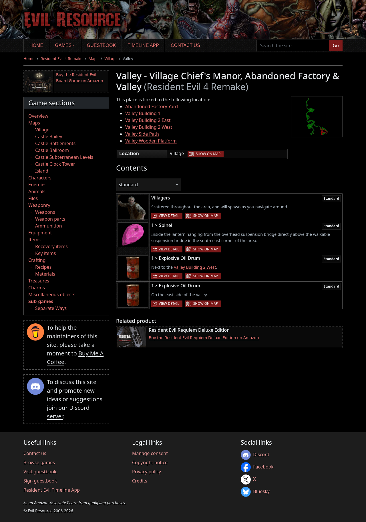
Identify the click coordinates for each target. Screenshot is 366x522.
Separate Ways (51, 308)
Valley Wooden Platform (151, 141)
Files (33, 198)
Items (34, 239)
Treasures (38, 281)
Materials (45, 274)
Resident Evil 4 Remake (62, 58)
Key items (45, 253)
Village (110, 58)
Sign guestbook (40, 481)
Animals (36, 191)
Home (36, 45)
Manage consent (150, 453)
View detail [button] (169, 215)
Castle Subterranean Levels (64, 157)
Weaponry (39, 205)
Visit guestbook (39, 471)
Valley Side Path (142, 134)
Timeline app (143, 45)
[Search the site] (292, 45)
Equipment (40, 233)
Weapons (45, 212)
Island (41, 171)
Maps (94, 58)
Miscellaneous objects (51, 294)
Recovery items (51, 246)
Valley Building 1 (142, 113)
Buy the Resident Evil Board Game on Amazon (79, 78)
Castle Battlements (55, 143)
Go (336, 45)
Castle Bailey (48, 136)
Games (63, 45)
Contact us (185, 45)
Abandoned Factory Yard (151, 106)
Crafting (37, 260)
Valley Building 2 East (148, 120)
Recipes (43, 267)
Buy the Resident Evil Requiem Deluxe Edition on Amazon (204, 337)
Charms (36, 287)
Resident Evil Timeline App (51, 490)
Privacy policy (146, 471)
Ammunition (48, 226)
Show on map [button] (208, 153)
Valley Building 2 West (148, 127)
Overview (38, 116)
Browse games (39, 462)
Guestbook (101, 45)
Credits (139, 481)
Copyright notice (150, 462)
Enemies (37, 184)
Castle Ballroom (52, 150)
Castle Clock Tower (55, 164)
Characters (39, 178)
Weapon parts (50, 219)
